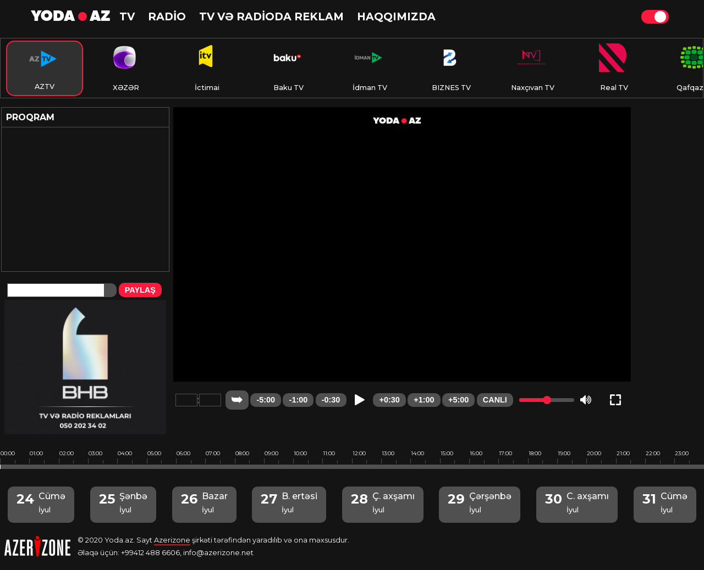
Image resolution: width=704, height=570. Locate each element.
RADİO (167, 16)
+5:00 (458, 399)
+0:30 (390, 399)
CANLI (495, 399)
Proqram (30, 117)
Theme (655, 17)
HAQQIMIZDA (396, 16)
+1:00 (424, 399)
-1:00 (298, 399)
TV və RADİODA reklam (271, 16)
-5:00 (265, 399)
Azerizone (172, 540)
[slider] (547, 400)
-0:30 (331, 399)
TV (127, 16)
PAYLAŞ (140, 290)
